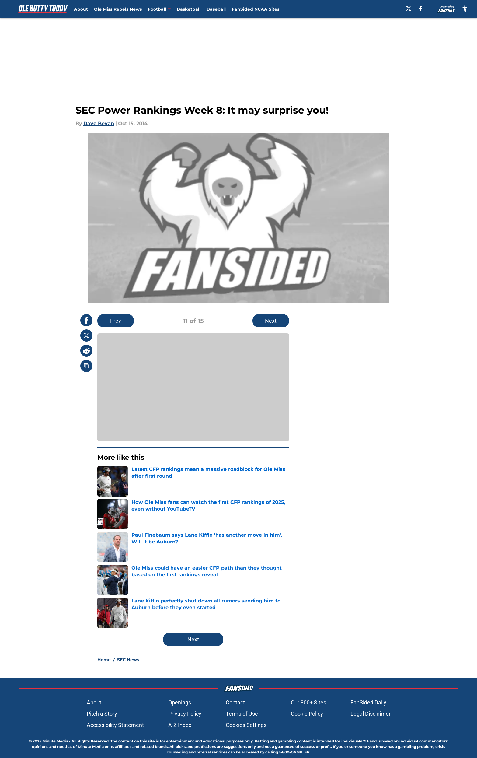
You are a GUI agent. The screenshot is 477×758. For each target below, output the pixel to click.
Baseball (216, 9)
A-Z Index (179, 725)
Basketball (188, 9)
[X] (408, 8)
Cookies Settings (246, 725)
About (81, 9)
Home (104, 659)
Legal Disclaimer (370, 714)
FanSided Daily (368, 702)
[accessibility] (465, 8)
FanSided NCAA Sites (255, 9)
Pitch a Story (102, 714)
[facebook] (420, 8)
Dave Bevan (98, 123)
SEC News (128, 659)
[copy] (86, 366)
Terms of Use (242, 714)
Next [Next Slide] (271, 321)
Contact (235, 702)
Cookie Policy (307, 714)
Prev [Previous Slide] (115, 321)
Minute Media (55, 741)
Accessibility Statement (115, 725)
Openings (179, 702)
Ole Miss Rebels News (118, 9)
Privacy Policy (184, 714)
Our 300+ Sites (308, 702)
